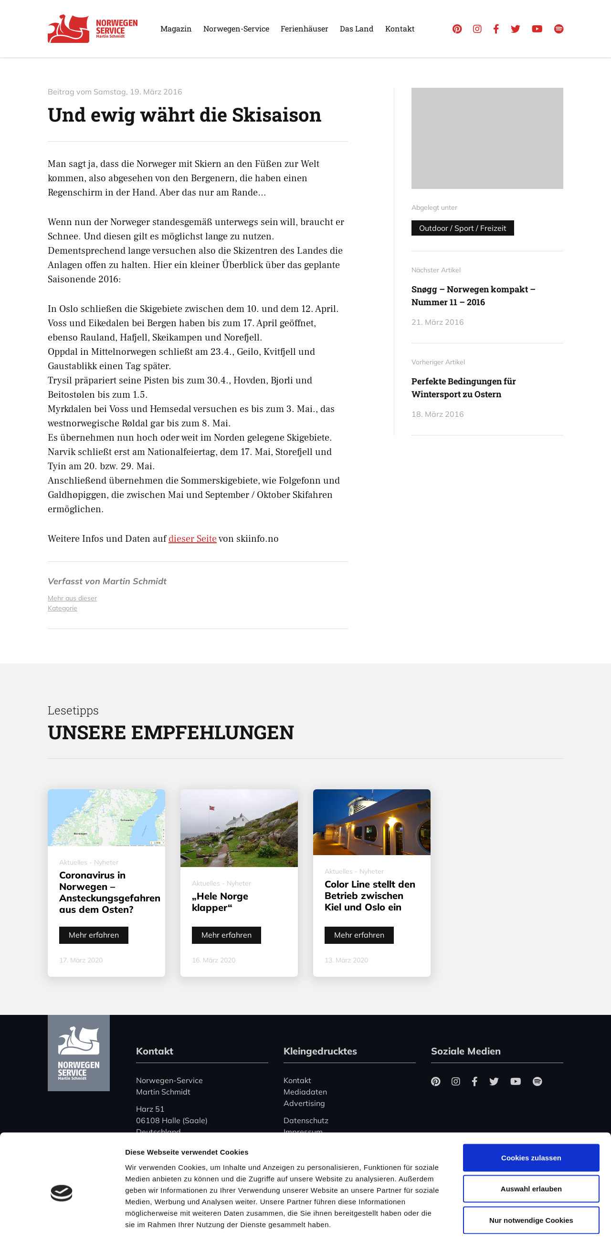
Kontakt (400, 28)
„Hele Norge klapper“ (220, 901)
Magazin (176, 28)
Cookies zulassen (531, 1115)
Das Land (357, 28)
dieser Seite (193, 539)
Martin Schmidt (135, 581)
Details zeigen (508, 1221)
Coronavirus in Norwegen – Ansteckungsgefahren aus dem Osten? (109, 892)
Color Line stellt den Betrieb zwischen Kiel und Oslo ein (370, 895)
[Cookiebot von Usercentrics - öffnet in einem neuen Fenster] (62, 1221)
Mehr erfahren (94, 935)
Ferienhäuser (304, 28)
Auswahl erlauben (531, 1146)
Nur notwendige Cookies (531, 1177)
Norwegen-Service (236, 28)
